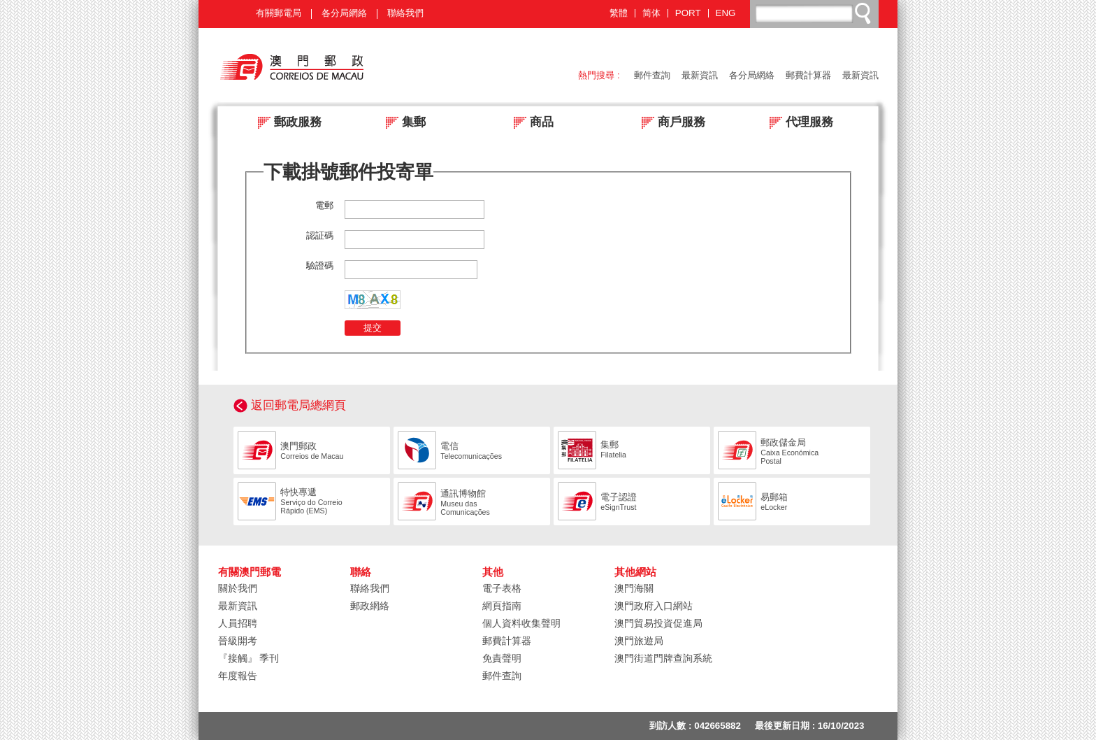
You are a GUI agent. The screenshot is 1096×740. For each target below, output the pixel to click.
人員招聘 (237, 623)
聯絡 (360, 572)
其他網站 (635, 572)
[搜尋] (815, 13)
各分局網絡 (344, 13)
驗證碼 (319, 265)
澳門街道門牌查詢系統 (663, 658)
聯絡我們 (405, 13)
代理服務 (797, 123)
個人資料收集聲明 (521, 623)
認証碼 (319, 235)
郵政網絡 (369, 605)
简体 (651, 13)
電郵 (324, 205)
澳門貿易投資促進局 (658, 623)
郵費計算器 (808, 75)
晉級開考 (237, 640)
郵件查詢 (652, 75)
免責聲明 (501, 658)
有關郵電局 (278, 13)
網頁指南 (501, 605)
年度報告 (237, 675)
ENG (726, 13)
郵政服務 (286, 123)
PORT (688, 13)
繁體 (619, 13)
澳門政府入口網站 (653, 605)
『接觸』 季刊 (249, 658)
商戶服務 (669, 123)
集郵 (401, 123)
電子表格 (501, 588)
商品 (529, 123)
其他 (492, 572)
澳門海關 (634, 588)
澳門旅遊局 (638, 640)
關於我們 (237, 588)
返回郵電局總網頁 (298, 405)
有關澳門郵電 (249, 572)
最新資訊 (700, 75)
